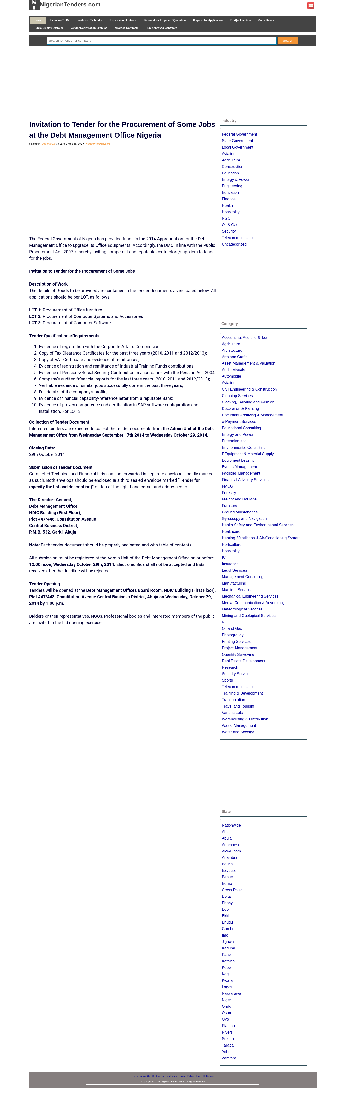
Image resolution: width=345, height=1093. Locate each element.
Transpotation (233, 700)
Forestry (229, 493)
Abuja (227, 838)
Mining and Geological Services (249, 616)
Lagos (227, 987)
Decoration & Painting (240, 409)
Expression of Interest (123, 20)
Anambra (229, 858)
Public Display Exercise (48, 27)
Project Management (239, 648)
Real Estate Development (243, 661)
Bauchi (228, 864)
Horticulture (232, 544)
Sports (227, 680)
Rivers (227, 1032)
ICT (225, 557)
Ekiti (225, 916)
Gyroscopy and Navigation (244, 519)
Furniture (229, 506)
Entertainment (234, 441)
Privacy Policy (186, 1076)
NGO (226, 218)
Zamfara (229, 1058)
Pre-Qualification (240, 20)
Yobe (226, 1052)
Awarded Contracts (126, 27)
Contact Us (158, 1076)
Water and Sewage (238, 732)
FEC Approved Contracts (161, 27)
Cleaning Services (237, 396)
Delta (226, 896)
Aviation (229, 154)
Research (230, 667)
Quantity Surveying (238, 654)
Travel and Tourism (238, 706)
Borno (227, 883)
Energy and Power (237, 434)
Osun (226, 1013)
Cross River (232, 890)
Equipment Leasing (238, 460)
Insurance (230, 564)
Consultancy (266, 20)
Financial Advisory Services (245, 480)
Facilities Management (241, 473)
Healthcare (231, 531)
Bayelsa (229, 871)
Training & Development (242, 693)
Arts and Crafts (234, 357)
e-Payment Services (239, 422)
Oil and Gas (232, 629)
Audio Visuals (233, 370)
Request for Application (208, 20)
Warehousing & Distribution (245, 719)
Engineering (232, 186)
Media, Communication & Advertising (253, 603)
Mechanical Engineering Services (250, 596)
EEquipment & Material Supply (248, 454)
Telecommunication (238, 238)
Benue (227, 877)
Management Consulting (242, 577)
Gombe (228, 929)
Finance (229, 199)
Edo (225, 909)
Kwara (227, 980)
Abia (226, 832)
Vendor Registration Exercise (89, 27)
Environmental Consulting (243, 447)
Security (229, 231)
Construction (232, 167)
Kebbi (227, 968)
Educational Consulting (241, 428)
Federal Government (239, 134)
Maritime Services (237, 590)
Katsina (228, 961)
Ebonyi (228, 903)
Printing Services (236, 641)
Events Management (239, 467)
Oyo (225, 1019)
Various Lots (232, 713)
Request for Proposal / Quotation (165, 20)
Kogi (226, 974)
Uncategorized (234, 244)
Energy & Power (236, 180)
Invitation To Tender (90, 20)
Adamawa (230, 845)
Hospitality (231, 212)
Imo (225, 935)
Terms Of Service (205, 1076)
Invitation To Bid (60, 20)
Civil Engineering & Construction (249, 389)
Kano (226, 955)
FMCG (227, 486)
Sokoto (228, 1039)
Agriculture (231, 160)
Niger (226, 1000)
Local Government (237, 147)
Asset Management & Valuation (248, 363)
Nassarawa (231, 993)
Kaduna (228, 948)
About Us (145, 1076)
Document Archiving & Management (252, 415)
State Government (237, 141)
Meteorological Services (242, 609)
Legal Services (234, 570)
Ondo (226, 1006)
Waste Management (239, 726)
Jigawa (228, 942)
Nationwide (231, 825)
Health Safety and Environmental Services (258, 525)
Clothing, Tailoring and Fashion (248, 402)
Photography (233, 635)
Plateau (228, 1026)
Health (227, 205)
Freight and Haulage (239, 499)
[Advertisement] (172, 82)
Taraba (228, 1045)
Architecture (232, 350)
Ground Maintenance (240, 512)
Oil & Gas (230, 225)
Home (38, 20)
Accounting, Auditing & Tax (244, 337)
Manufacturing (234, 583)
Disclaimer (171, 1076)
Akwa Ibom (231, 851)
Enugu (227, 922)
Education (230, 173)
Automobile (231, 376)
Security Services (237, 674)
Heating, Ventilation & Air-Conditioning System (261, 538)
